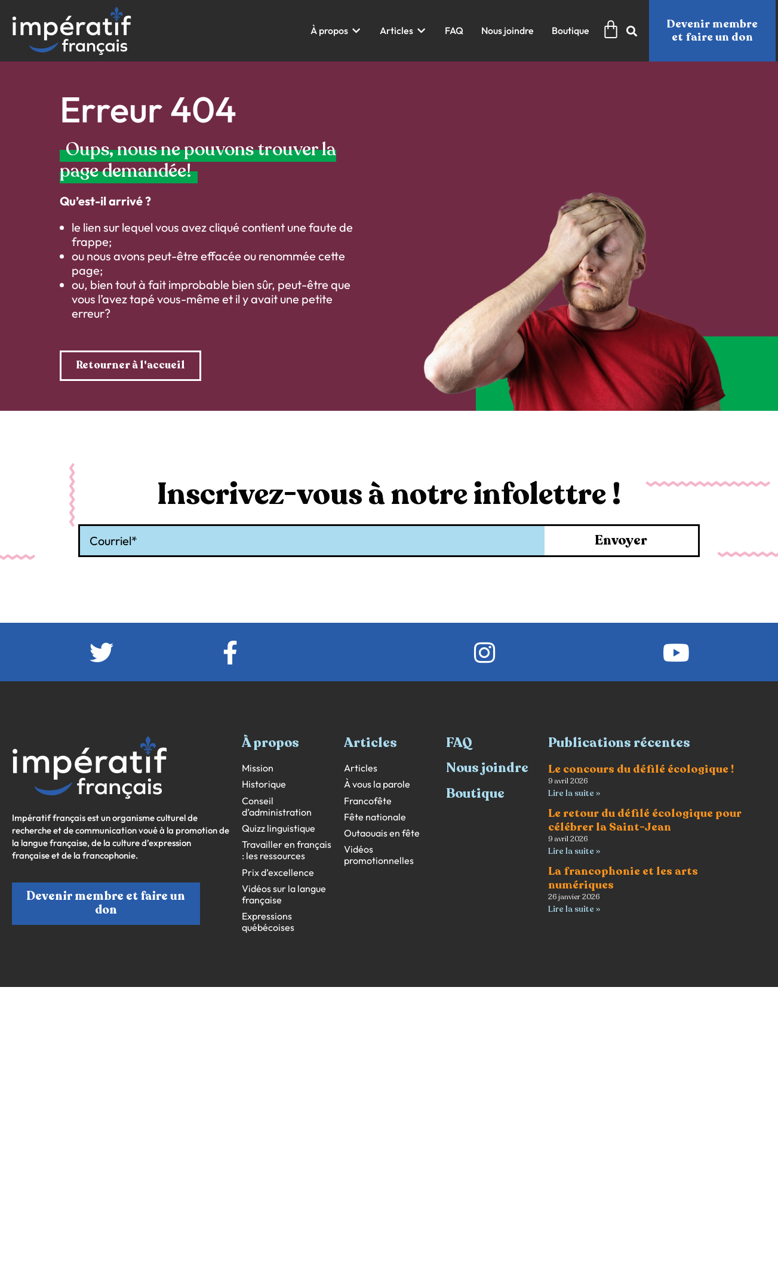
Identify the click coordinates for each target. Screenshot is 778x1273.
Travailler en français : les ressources (286, 851)
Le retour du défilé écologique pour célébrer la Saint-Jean (645, 821)
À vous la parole (377, 785)
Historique (264, 785)
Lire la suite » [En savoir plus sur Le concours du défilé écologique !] (574, 794)
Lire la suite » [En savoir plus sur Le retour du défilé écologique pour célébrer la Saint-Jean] (574, 852)
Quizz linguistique (278, 829)
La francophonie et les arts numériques (623, 880)
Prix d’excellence (278, 872)
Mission (257, 768)
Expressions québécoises (268, 922)
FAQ (459, 743)
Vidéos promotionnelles (379, 855)
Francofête (368, 801)
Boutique (475, 793)
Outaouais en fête (382, 834)
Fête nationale (375, 817)
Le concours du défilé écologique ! (641, 769)
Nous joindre (487, 768)
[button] (336, 30)
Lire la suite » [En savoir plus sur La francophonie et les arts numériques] (574, 911)
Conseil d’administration (277, 806)
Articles (360, 768)
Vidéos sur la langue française (284, 895)
